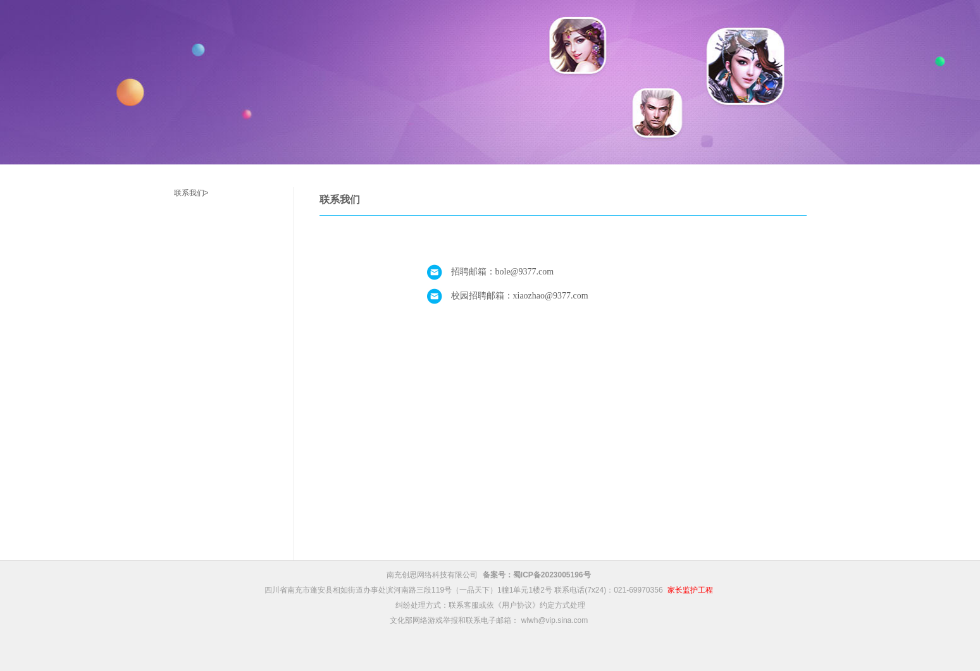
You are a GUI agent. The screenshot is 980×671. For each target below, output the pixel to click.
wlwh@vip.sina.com (554, 620)
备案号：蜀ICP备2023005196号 (537, 574)
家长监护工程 (690, 590)
